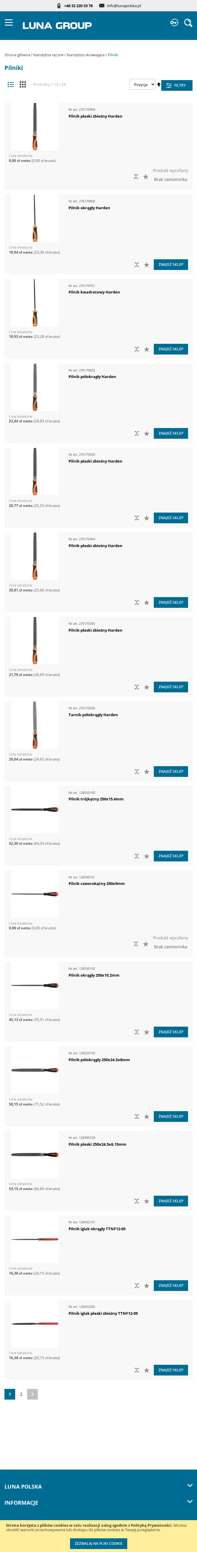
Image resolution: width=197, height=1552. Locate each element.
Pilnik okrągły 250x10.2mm (94, 975)
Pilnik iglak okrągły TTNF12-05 (97, 1228)
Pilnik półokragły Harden (92, 376)
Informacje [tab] (98, 1502)
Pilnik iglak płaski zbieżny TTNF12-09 (103, 1313)
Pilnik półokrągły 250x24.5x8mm (99, 1059)
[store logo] (57, 26)
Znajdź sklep (171, 264)
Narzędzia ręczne (48, 54)
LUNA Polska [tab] (98, 1486)
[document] (98, 1536)
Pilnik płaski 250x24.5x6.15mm (97, 1144)
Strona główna (17, 54)
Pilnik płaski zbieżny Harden (95, 116)
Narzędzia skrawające (86, 54)
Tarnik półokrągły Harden (93, 714)
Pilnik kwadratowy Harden (94, 292)
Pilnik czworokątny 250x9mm (97, 883)
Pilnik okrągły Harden (89, 207)
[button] (146, 176)
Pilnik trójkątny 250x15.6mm (96, 799)
